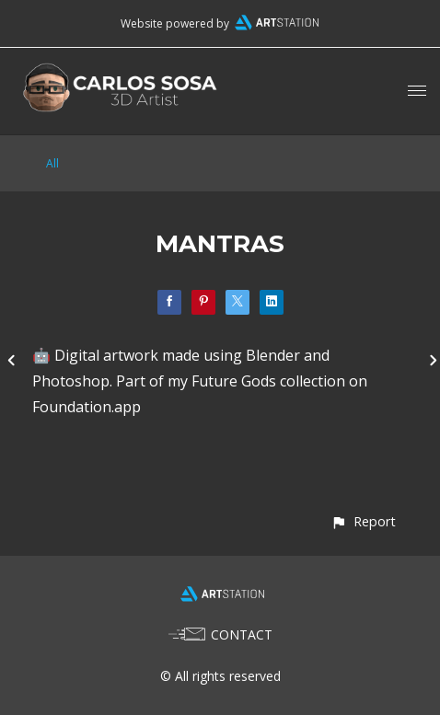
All (52, 163)
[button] (363, 521)
